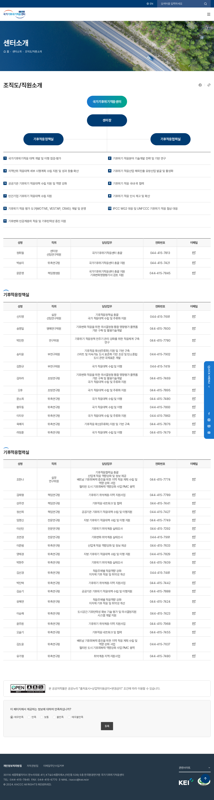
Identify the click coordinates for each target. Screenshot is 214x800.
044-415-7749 (160, 520)
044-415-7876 (160, 424)
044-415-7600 (160, 328)
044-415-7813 (160, 253)
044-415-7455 (160, 632)
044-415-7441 (160, 503)
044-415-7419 (160, 366)
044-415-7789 (160, 495)
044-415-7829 (160, 554)
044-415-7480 (160, 399)
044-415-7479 (160, 432)
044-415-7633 (160, 545)
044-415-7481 (160, 572)
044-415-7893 (160, 407)
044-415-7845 (160, 273)
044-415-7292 (160, 528)
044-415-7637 (160, 644)
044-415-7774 (160, 479)
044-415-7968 (160, 623)
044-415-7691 (160, 316)
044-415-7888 (160, 591)
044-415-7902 (160, 354)
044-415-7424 (160, 601)
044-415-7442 (160, 583)
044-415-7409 (160, 562)
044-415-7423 (160, 613)
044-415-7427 (160, 512)
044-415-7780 (160, 340)
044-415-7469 (160, 378)
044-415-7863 (160, 415)
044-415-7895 (160, 390)
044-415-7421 (160, 263)
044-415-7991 (160, 537)
